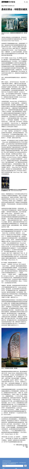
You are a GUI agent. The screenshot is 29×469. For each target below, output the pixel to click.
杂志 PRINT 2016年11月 (7, 5)
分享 (27, 447)
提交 (25, 465)
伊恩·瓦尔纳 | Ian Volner (22, 444)
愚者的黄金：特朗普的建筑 (14, 9)
